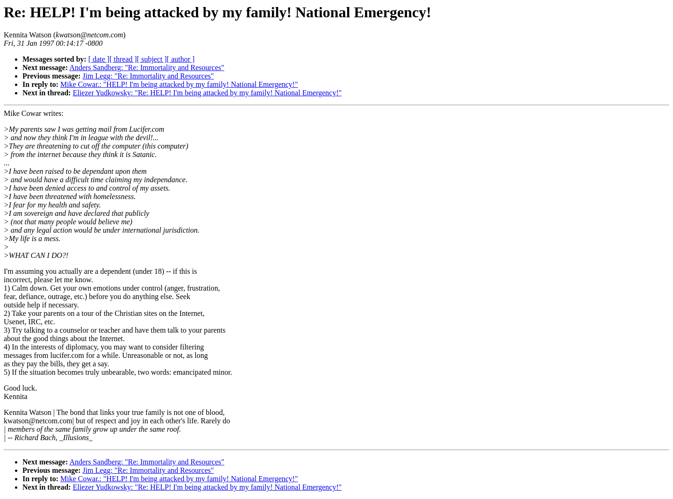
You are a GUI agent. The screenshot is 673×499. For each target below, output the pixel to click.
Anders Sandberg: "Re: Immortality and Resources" (146, 67)
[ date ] (98, 59)
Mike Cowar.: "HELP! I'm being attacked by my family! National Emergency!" (179, 84)
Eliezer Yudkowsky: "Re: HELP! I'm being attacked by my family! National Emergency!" (207, 93)
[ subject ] (152, 59)
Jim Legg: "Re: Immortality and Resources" (148, 76)
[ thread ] (123, 59)
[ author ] (181, 59)
